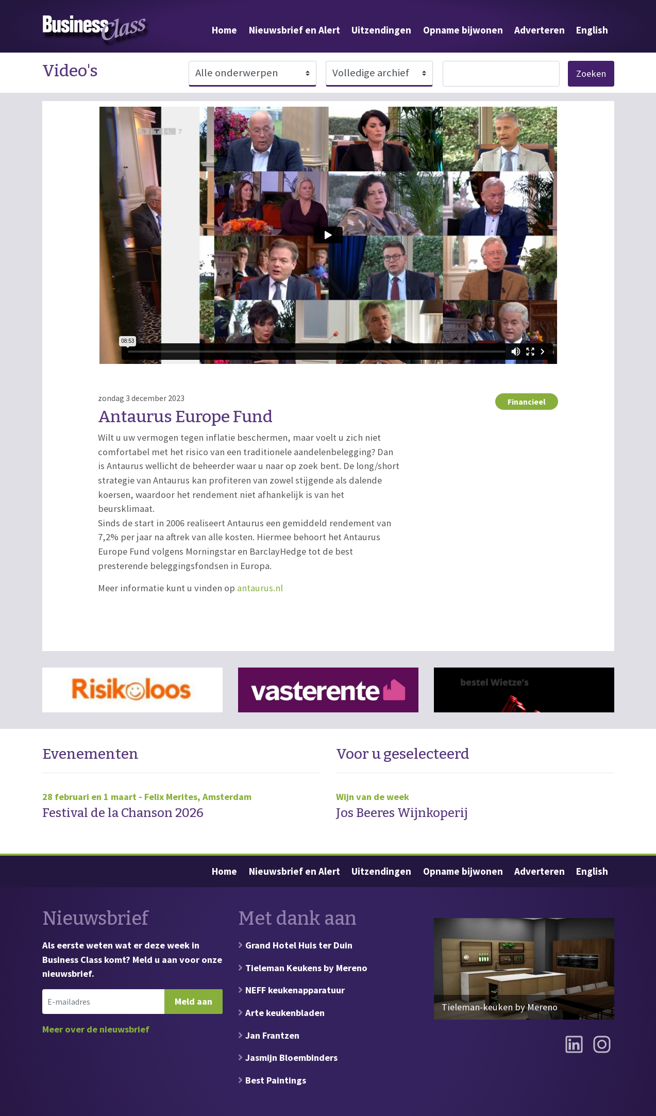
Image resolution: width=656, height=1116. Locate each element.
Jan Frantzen (272, 1035)
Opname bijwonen (463, 30)
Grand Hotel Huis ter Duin (298, 945)
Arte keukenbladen (285, 1013)
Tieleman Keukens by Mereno (306, 968)
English (592, 30)
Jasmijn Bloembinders (291, 1057)
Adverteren (539, 30)
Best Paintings (275, 1080)
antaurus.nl (260, 588)
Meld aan (193, 1001)
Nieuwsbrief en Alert (294, 30)
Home (224, 30)
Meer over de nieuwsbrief (95, 1029)
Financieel (527, 401)
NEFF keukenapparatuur (295, 990)
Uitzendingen (381, 30)
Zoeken (591, 73)
